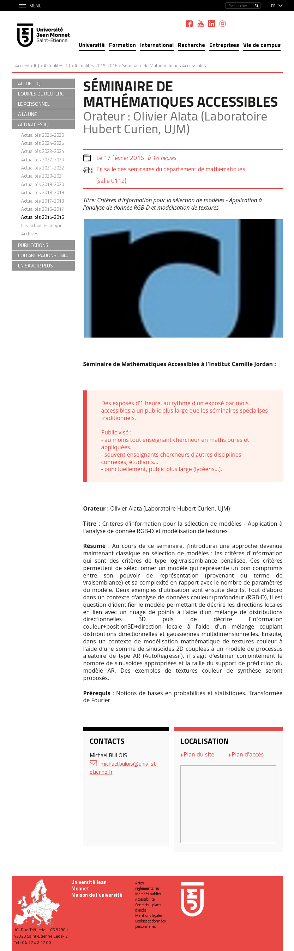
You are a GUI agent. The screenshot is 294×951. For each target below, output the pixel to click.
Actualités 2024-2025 (42, 143)
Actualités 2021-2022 (42, 167)
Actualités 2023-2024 (42, 151)
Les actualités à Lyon (41, 225)
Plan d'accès (248, 754)
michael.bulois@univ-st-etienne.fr (124, 767)
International (157, 45)
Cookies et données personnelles (150, 923)
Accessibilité (145, 899)
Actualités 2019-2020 (42, 184)
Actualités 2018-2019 (42, 192)
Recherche (191, 45)
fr (273, 5)
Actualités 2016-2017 (42, 208)
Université (92, 45)
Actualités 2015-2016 (42, 217)
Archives (29, 233)
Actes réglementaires (147, 885)
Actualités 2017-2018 (42, 200)
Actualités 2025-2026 (42, 134)
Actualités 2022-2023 (42, 159)
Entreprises (224, 45)
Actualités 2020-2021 (42, 175)
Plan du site (199, 754)
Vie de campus (262, 45)
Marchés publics (148, 894)
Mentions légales (148, 915)
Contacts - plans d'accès (148, 907)
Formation (122, 45)
